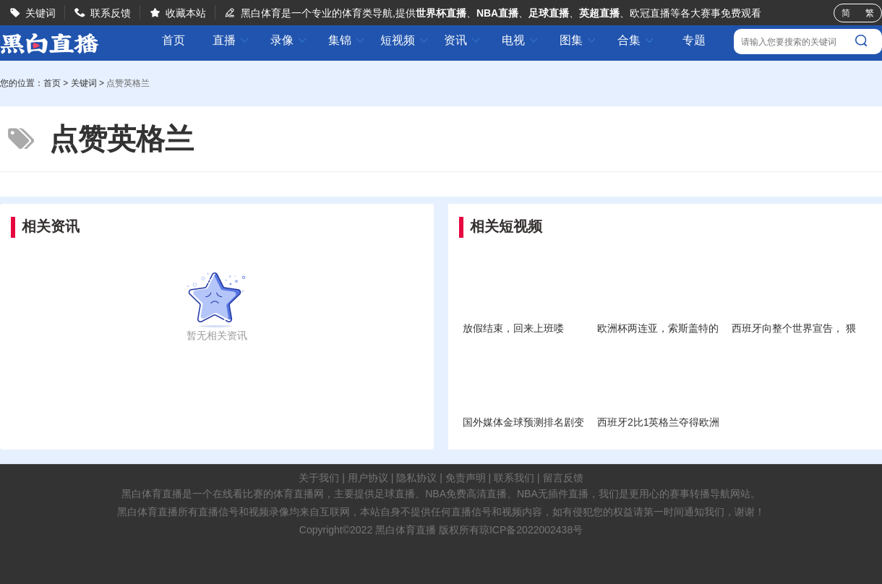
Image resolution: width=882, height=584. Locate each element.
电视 (520, 40)
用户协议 (368, 478)
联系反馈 (110, 13)
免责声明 (465, 478)
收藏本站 (186, 13)
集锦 (347, 40)
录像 (289, 40)
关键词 (40, 13)
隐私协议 (416, 478)
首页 (173, 40)
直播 (231, 40)
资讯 (462, 40)
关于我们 (319, 478)
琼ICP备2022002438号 (531, 530)
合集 (636, 40)
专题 (694, 40)
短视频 (404, 40)
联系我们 (514, 478)
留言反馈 (563, 478)
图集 (578, 40)
